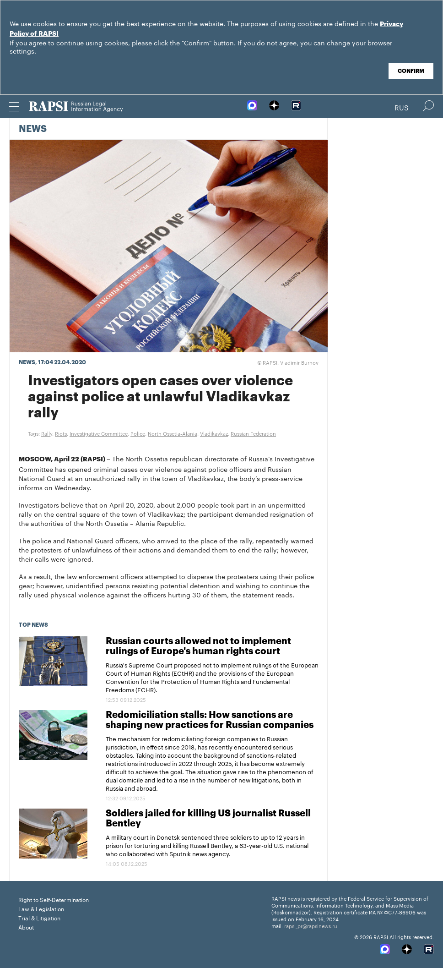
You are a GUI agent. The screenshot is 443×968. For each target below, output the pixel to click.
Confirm (411, 71)
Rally (46, 433)
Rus (401, 107)
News (33, 129)
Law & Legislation (41, 908)
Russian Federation (253, 433)
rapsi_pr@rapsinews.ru (310, 925)
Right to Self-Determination (53, 899)
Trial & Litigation (39, 917)
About (26, 926)
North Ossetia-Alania (172, 433)
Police (137, 433)
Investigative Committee (99, 433)
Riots (61, 433)
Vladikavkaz (214, 433)
